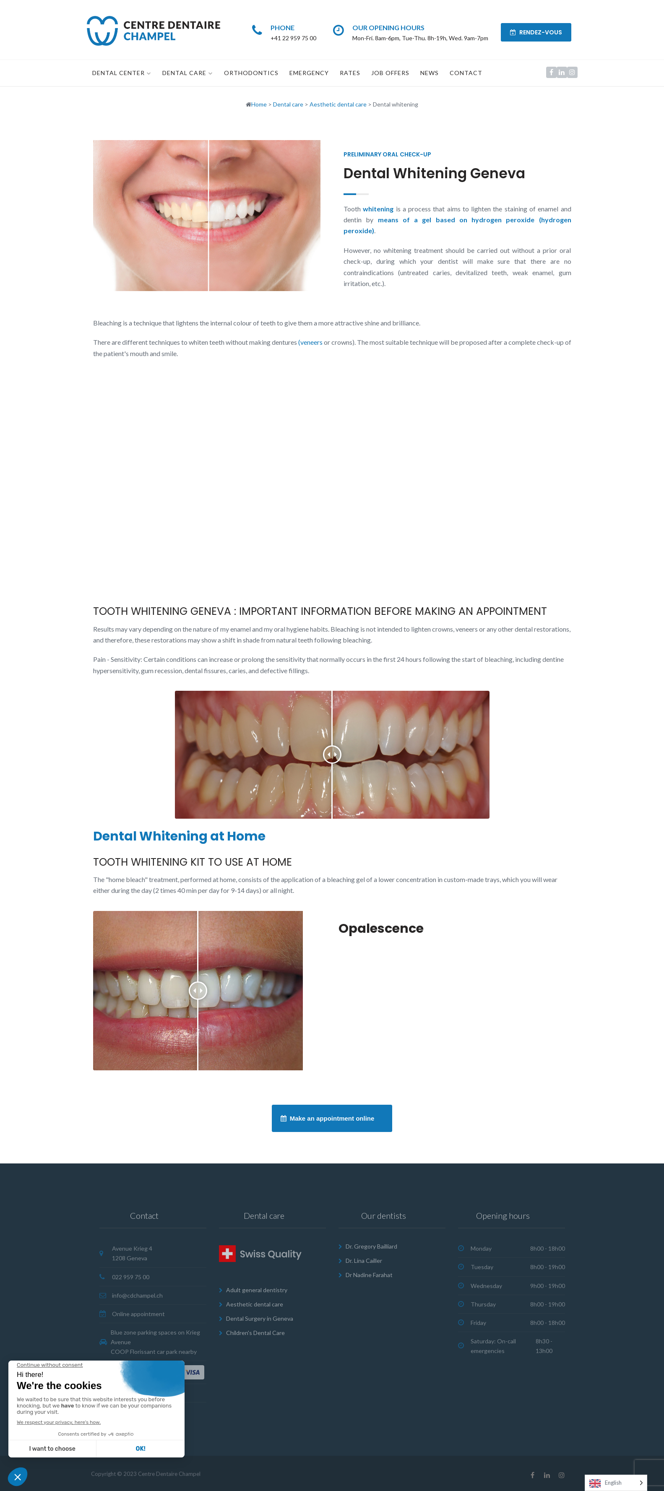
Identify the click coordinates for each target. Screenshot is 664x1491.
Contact (466, 72)
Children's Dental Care (255, 1332)
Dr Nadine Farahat (369, 1274)
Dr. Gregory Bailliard (371, 1246)
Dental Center (118, 72)
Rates (350, 72)
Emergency (309, 72)
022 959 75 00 (130, 1276)
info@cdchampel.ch (137, 1294)
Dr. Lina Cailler (364, 1260)
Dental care (184, 72)
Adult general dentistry (256, 1289)
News (429, 72)
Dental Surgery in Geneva (259, 1318)
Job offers (390, 72)
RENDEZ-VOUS (536, 32)
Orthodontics (251, 72)
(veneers (310, 342)
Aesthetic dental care (254, 1304)
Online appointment (138, 1313)
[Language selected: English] (616, 1483)
